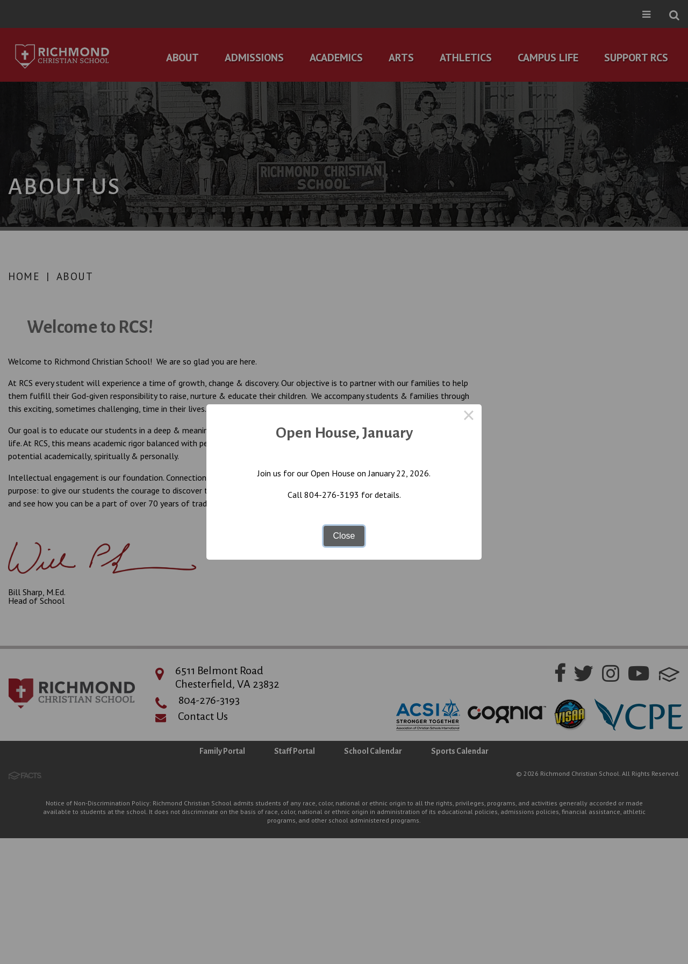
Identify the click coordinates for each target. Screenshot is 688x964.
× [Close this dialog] (468, 417)
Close (344, 535)
